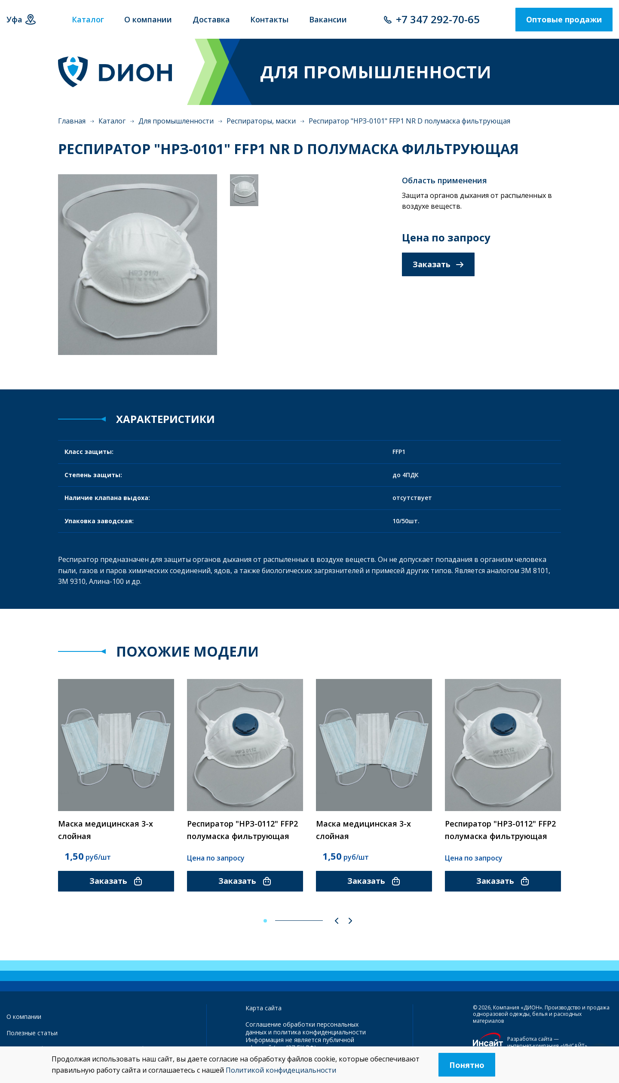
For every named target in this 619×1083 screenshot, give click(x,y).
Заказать (438, 264)
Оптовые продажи (564, 19)
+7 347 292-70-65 (438, 19)
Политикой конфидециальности (281, 1070)
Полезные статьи (32, 1033)
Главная (72, 121)
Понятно (466, 1065)
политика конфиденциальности (319, 1032)
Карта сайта (263, 1008)
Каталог (112, 121)
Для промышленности (176, 121)
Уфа (14, 19)
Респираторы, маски (261, 121)
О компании (23, 1016)
